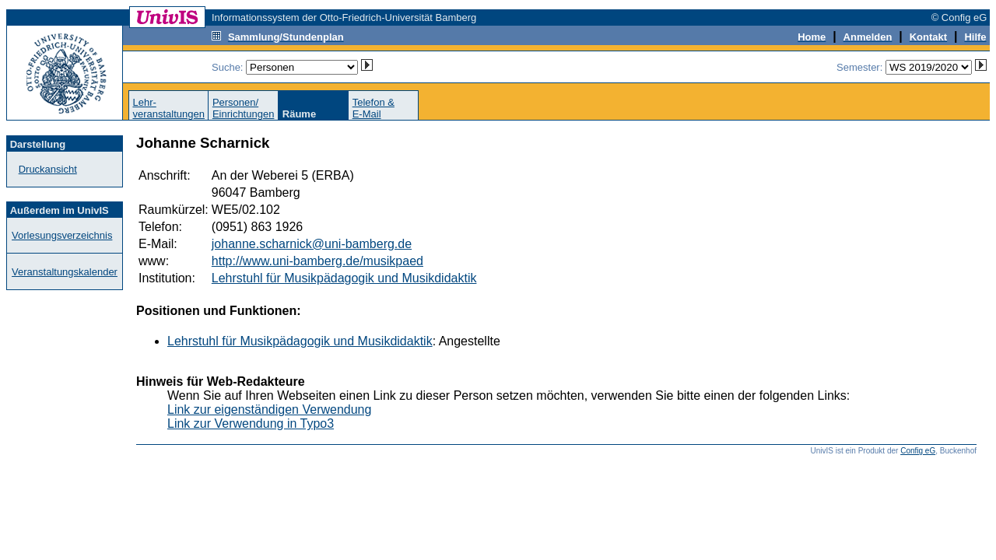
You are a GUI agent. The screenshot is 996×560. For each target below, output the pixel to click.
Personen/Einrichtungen (243, 108)
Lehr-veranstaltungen (168, 108)
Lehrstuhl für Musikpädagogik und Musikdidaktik (344, 278)
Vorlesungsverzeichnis (62, 235)
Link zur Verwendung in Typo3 (250, 423)
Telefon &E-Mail (373, 108)
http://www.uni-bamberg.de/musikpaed (317, 261)
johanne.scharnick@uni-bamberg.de (312, 243)
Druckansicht (48, 169)
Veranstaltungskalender (64, 272)
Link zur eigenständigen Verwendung (269, 409)
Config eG (917, 450)
